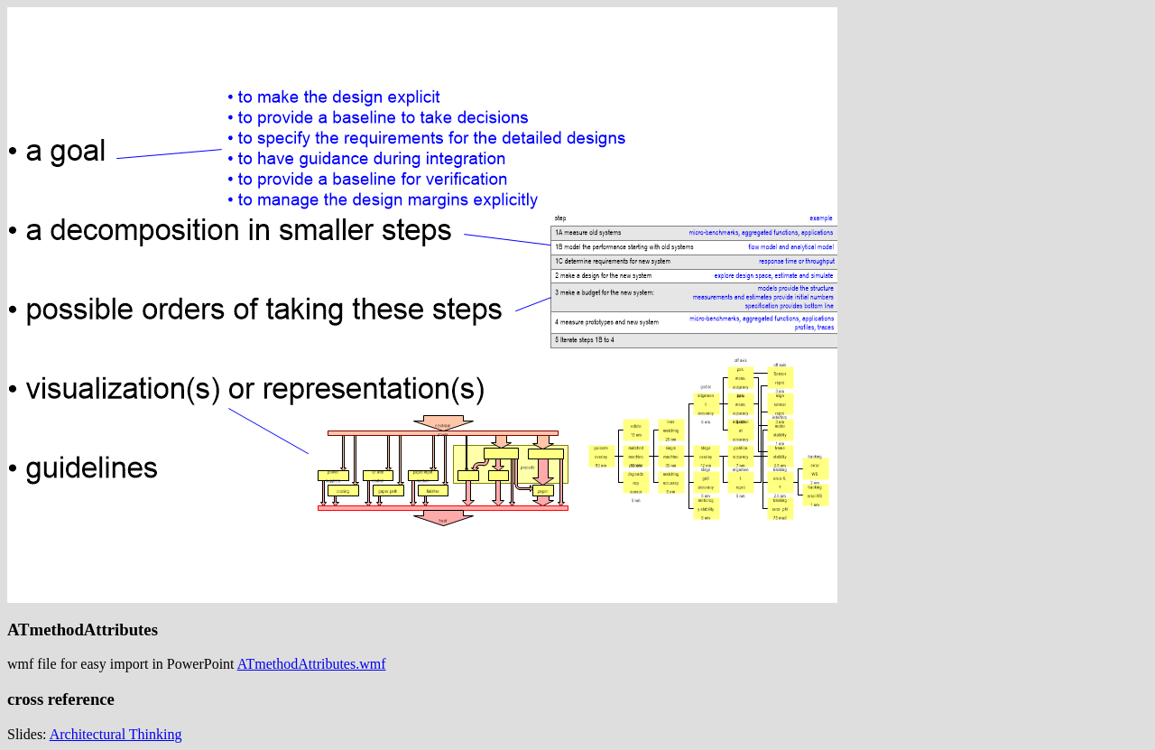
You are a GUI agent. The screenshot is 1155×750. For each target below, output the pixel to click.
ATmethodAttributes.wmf (311, 663)
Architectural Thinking (116, 734)
